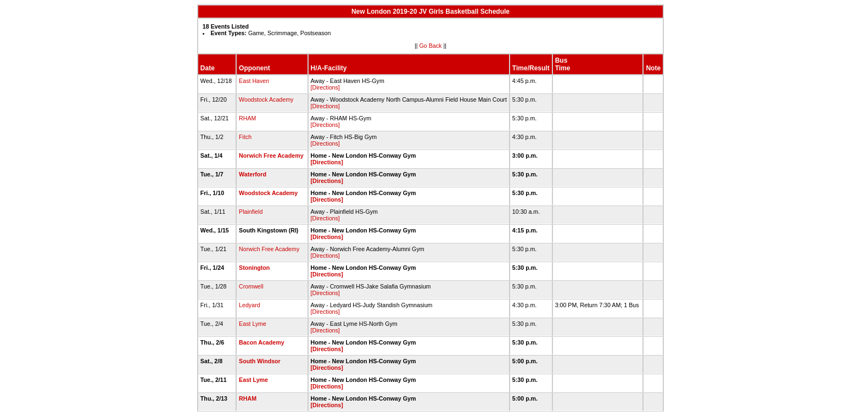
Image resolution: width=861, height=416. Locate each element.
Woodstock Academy (266, 99)
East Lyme (252, 323)
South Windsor (260, 361)
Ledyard (249, 305)
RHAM (247, 118)
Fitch (245, 137)
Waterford (252, 174)
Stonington (254, 267)
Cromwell (251, 286)
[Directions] (325, 87)
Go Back (431, 45)
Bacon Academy (261, 342)
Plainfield (250, 211)
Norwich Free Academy (271, 155)
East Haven (254, 80)
